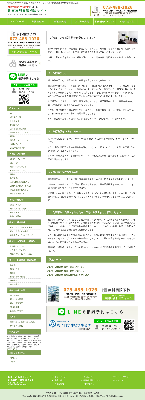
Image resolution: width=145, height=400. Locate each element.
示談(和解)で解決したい (20, 182)
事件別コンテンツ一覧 (19, 140)
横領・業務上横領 (17, 277)
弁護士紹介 (38, 21)
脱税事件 (13, 280)
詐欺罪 (13, 265)
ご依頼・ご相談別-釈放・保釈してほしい (65, 271)
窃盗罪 (13, 273)
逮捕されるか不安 (17, 159)
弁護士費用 (60, 21)
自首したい (14, 163)
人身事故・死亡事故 (18, 250)
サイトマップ (117, 380)
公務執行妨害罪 (16, 311)
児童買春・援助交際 (18, 209)
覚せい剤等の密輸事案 (19, 231)
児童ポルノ (14, 212)
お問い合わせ (127, 21)
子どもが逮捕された (18, 193)
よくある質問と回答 (18, 129)
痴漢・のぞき (15, 205)
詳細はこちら (12, 349)
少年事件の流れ (16, 326)
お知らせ (13, 358)
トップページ (17, 21)
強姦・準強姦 (15, 216)
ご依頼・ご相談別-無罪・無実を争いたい (65, 267)
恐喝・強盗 (14, 269)
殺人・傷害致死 (16, 303)
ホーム (13, 113)
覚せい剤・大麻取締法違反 (21, 227)
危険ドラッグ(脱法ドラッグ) (21, 235)
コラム (13, 362)
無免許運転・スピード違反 (21, 254)
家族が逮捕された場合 (19, 190)
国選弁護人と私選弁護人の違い (23, 322)
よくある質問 (82, 21)
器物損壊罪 (14, 307)
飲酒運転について (17, 246)
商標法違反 (14, 284)
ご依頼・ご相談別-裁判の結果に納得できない (67, 275)
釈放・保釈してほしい (19, 170)
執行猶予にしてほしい (19, 178)
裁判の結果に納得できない (21, 186)
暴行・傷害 (14, 295)
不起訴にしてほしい (18, 174)
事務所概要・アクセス (104, 21)
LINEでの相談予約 (17, 148)
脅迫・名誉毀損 (16, 299)
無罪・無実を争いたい (19, 167)
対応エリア (14, 136)
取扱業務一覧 (15, 117)
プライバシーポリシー (121, 377)
